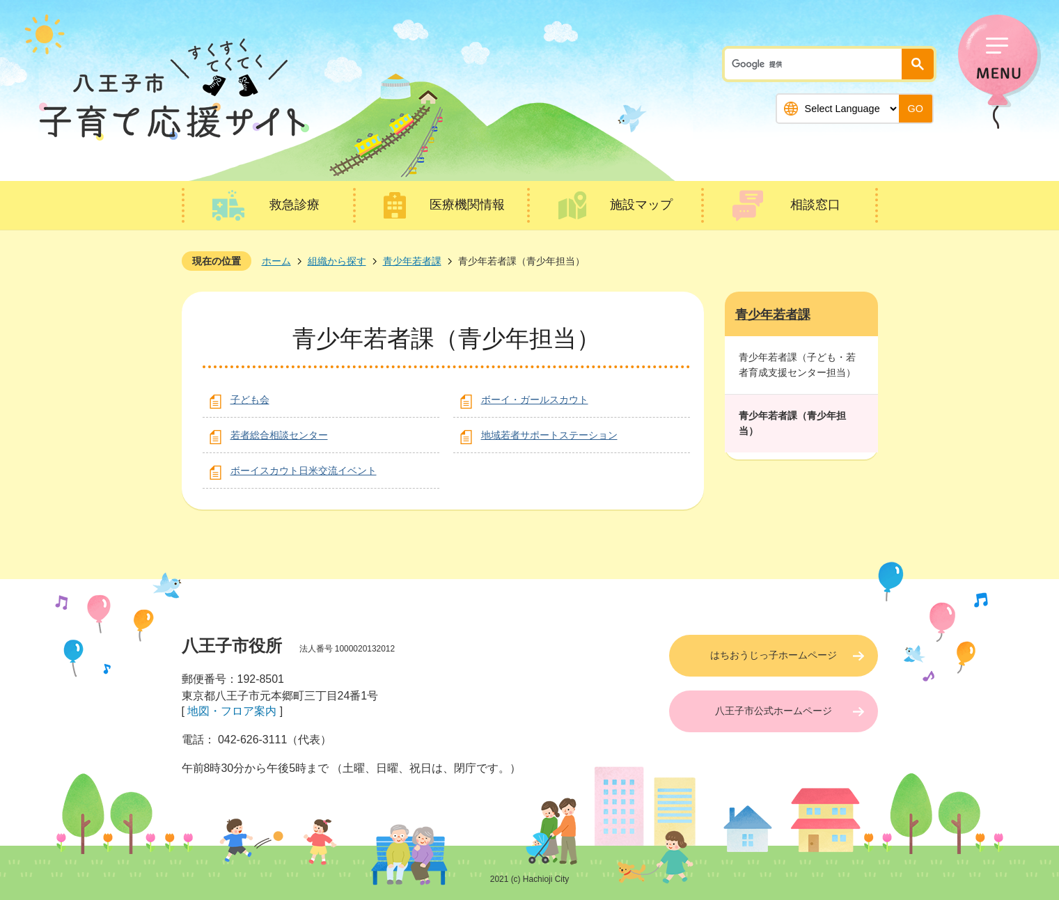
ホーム (276, 261)
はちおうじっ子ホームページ (773, 655)
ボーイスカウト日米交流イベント (303, 470)
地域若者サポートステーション (549, 435)
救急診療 (294, 205)
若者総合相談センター (279, 435)
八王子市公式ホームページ (773, 710)
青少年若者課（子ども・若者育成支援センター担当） (797, 365)
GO (915, 108)
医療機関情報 (467, 205)
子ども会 (249, 399)
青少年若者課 (412, 261)
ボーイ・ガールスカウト (534, 399)
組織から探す (337, 261)
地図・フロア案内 (231, 711)
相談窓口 (815, 205)
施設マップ (641, 205)
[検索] (817, 64)
